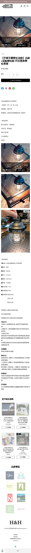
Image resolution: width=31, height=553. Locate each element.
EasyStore (24, 528)
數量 (2, 74)
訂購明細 (17, 387)
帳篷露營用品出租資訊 (15, 538)
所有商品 (15, 534)
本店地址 (15, 536)
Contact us (15, 540)
